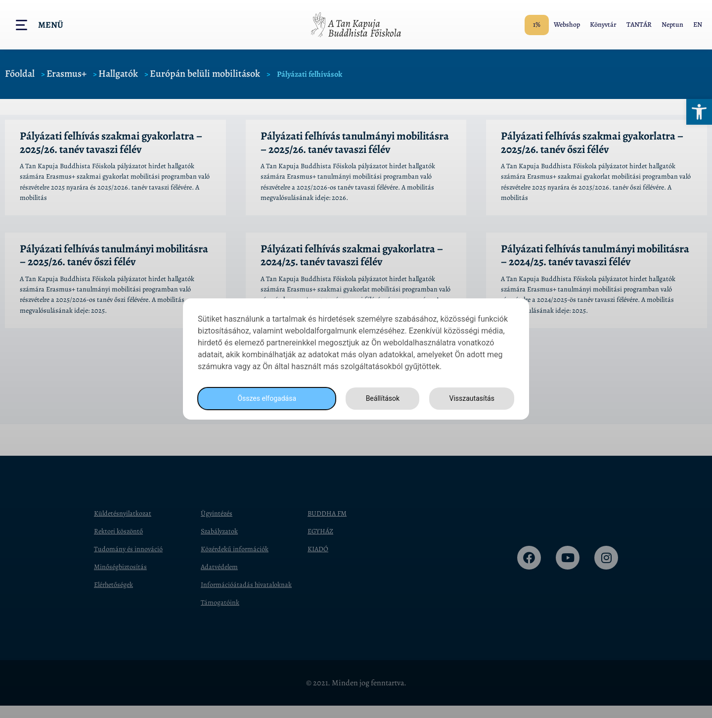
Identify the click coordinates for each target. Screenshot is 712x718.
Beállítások (379, 398)
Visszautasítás (470, 398)
